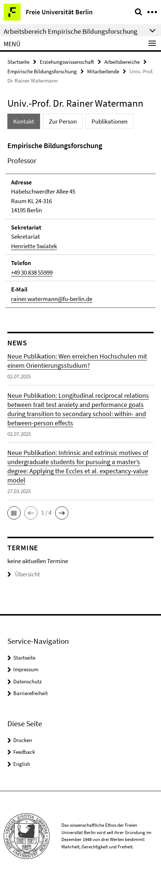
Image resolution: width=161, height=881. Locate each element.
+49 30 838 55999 (32, 272)
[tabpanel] (80, 224)
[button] (14, 513)
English (21, 763)
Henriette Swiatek (34, 246)
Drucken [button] (22, 740)
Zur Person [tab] (63, 121)
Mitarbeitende (103, 71)
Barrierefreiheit (30, 693)
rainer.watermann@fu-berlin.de (51, 299)
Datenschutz (27, 681)
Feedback (24, 751)
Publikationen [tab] (110, 121)
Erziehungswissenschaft (67, 61)
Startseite (18, 61)
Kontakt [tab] (23, 121)
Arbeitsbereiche (122, 61)
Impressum (25, 669)
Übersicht (23, 574)
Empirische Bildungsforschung (42, 71)
